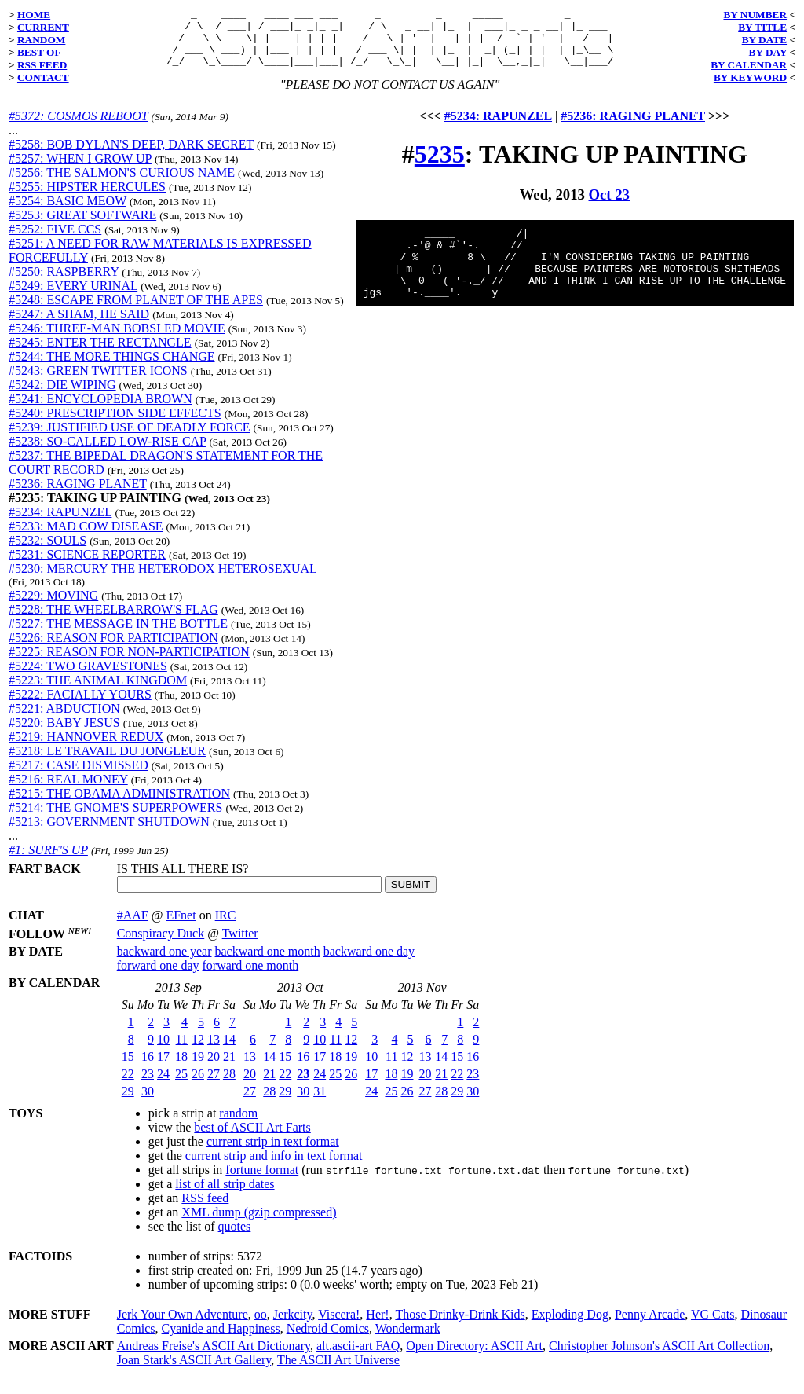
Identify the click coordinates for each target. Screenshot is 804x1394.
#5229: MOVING (53, 607)
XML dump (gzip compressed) (258, 1224)
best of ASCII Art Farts (252, 1139)
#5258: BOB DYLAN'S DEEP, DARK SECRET (131, 156)
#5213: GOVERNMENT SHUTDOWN (109, 833)
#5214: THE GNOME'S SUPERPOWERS (115, 819)
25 (181, 1085)
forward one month (251, 977)
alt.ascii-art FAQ (358, 1357)
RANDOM (41, 40)
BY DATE (764, 40)
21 (229, 1068)
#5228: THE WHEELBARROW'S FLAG (113, 621)
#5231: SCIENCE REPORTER (87, 566)
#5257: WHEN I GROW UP (80, 170)
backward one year (164, 963)
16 (147, 1068)
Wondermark (407, 1340)
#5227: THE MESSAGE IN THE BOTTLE (118, 635)
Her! (377, 1326)
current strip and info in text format (274, 1167)
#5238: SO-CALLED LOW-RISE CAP (107, 453)
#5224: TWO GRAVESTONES (88, 677)
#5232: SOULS (47, 552)
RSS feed (204, 1209)
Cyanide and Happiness (221, 1340)
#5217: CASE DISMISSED (78, 776)
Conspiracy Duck (161, 945)
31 (319, 1103)
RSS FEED (42, 65)
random (238, 1125)
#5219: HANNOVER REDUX (86, 748)
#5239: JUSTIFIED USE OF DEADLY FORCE (129, 439)
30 (147, 1103)
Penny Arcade (650, 1326)
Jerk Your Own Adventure (182, 1326)
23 (147, 1085)
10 (163, 1051)
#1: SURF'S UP (48, 861)
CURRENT (43, 27)
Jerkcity (292, 1326)
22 (128, 1085)
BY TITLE (762, 27)
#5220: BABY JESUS (64, 734)
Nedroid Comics (328, 1340)
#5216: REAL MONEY (68, 791)
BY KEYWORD (750, 77)
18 (181, 1068)
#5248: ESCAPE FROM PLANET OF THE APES (136, 311)
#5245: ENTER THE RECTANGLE (100, 354)
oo (260, 1326)
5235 (440, 166)
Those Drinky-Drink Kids (459, 1326)
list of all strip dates (224, 1195)
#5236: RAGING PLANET (78, 495)
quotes (234, 1238)
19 (198, 1068)
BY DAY (768, 52)
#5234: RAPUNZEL (60, 523)
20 (213, 1068)
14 (229, 1051)
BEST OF (39, 52)
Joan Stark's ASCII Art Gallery (194, 1371)
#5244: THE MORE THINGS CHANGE (112, 368)
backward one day (369, 963)
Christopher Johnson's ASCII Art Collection (659, 1357)
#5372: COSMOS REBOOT (78, 127)
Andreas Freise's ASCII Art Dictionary (213, 1357)
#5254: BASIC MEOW (67, 212)
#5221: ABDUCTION (64, 720)
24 (163, 1085)
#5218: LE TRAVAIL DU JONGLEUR (107, 762)
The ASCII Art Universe (338, 1371)
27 (213, 1085)
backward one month (267, 963)
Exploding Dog (570, 1326)
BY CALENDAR (749, 65)
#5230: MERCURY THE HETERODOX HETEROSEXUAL (162, 580)
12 (198, 1051)
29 (128, 1103)
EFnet (181, 927)
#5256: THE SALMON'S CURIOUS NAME (122, 184)
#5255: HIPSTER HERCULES (87, 198)
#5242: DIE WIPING (62, 396)
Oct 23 (609, 206)
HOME (33, 14)
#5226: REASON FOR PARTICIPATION (113, 649)
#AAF (132, 927)
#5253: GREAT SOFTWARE (82, 226)
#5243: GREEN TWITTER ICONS (98, 382)
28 (229, 1085)
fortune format (261, 1181)
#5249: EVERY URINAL (73, 297)
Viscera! (339, 1326)
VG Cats (713, 1326)
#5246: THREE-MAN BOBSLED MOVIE (117, 340)
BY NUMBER (755, 14)
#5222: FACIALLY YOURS (80, 706)
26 (198, 1085)
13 (213, 1051)
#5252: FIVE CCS (55, 241)
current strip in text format (272, 1153)
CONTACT (43, 77)
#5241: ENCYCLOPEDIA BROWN (100, 410)
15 (128, 1068)
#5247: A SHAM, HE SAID (79, 325)
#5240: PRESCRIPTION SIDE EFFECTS (115, 424)
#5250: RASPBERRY (64, 283)
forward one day (158, 977)
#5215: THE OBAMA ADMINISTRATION (119, 805)
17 (163, 1068)
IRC (225, 927)
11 (182, 1051)
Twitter (240, 945)
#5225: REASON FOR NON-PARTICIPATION (129, 663)
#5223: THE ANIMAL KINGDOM (98, 692)
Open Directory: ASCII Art (474, 1357)
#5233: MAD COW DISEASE (86, 538)
